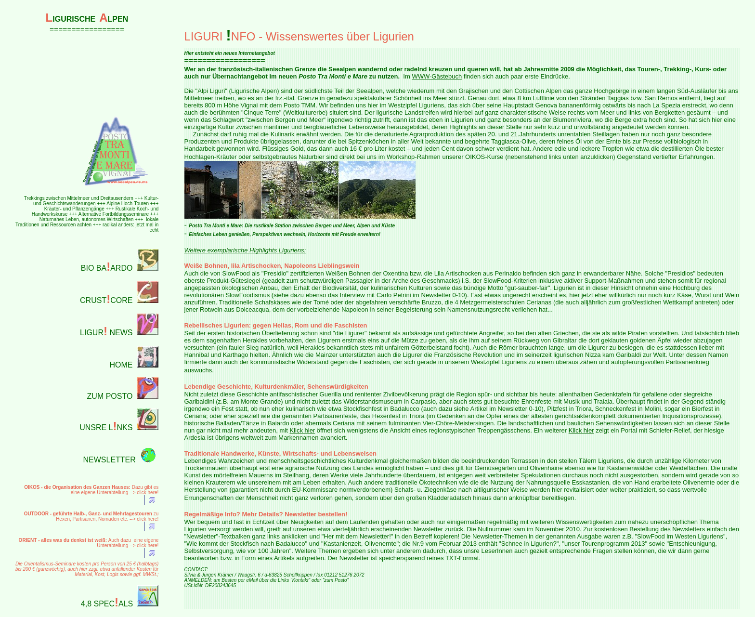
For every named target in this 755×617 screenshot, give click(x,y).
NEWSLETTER (109, 460)
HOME (120, 365)
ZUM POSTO (110, 396)
